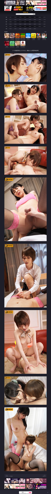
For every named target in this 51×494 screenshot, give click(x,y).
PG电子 (10, 17)
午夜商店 (15, 28)
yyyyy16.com (25, 12)
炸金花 (35, 17)
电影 (6, 21)
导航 (6, 28)
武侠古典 (25, 26)
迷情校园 (30, 26)
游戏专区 (25, 17)
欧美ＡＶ (20, 19)
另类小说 (35, 26)
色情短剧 (35, 28)
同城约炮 (10, 28)
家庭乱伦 (15, 26)
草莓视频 (20, 28)
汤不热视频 (25, 28)
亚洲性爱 (10, 21)
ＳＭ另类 (44, 19)
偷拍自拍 (15, 21)
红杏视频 (30, 28)
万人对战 (20, 17)
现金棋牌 (40, 17)
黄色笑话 (40, 26)
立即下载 (30, 492)
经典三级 (35, 21)
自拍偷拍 (15, 19)
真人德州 (15, 17)
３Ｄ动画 (25, 19)
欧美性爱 (25, 21)
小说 (6, 26)
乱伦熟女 (40, 21)
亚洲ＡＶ (10, 19)
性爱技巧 (44, 26)
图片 (6, 24)
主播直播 (40, 19)
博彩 (6, 17)
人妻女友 (20, 26)
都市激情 (10, 26)
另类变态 (44, 21)
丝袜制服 (35, 19)
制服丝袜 (30, 21)
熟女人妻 (30, 19)
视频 (6, 19)
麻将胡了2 (30, 17)
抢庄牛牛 (44, 17)
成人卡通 (20, 21)
